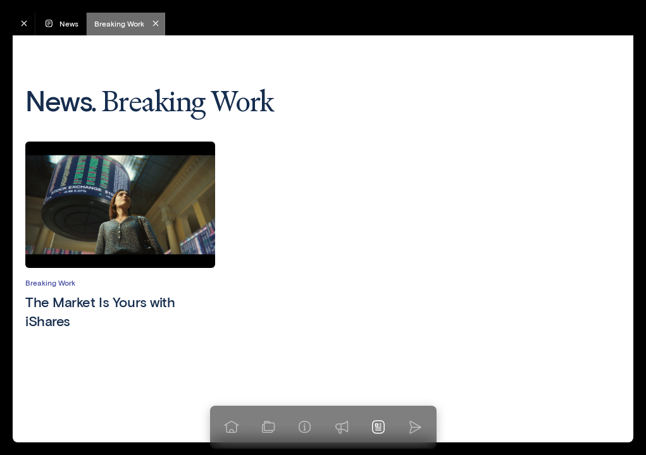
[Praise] (341, 427)
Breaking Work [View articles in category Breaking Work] (50, 283)
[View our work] (268, 427)
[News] (378, 427)
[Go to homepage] (231, 427)
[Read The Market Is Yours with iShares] (120, 312)
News (60, 23)
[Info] (305, 427)
